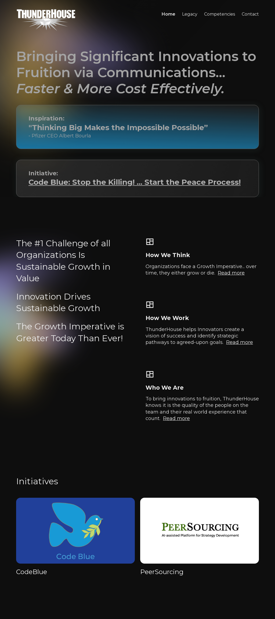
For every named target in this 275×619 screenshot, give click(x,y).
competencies (219, 14)
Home (168, 14)
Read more (231, 273)
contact (250, 14)
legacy (189, 14)
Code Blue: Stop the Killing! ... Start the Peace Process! (134, 182)
